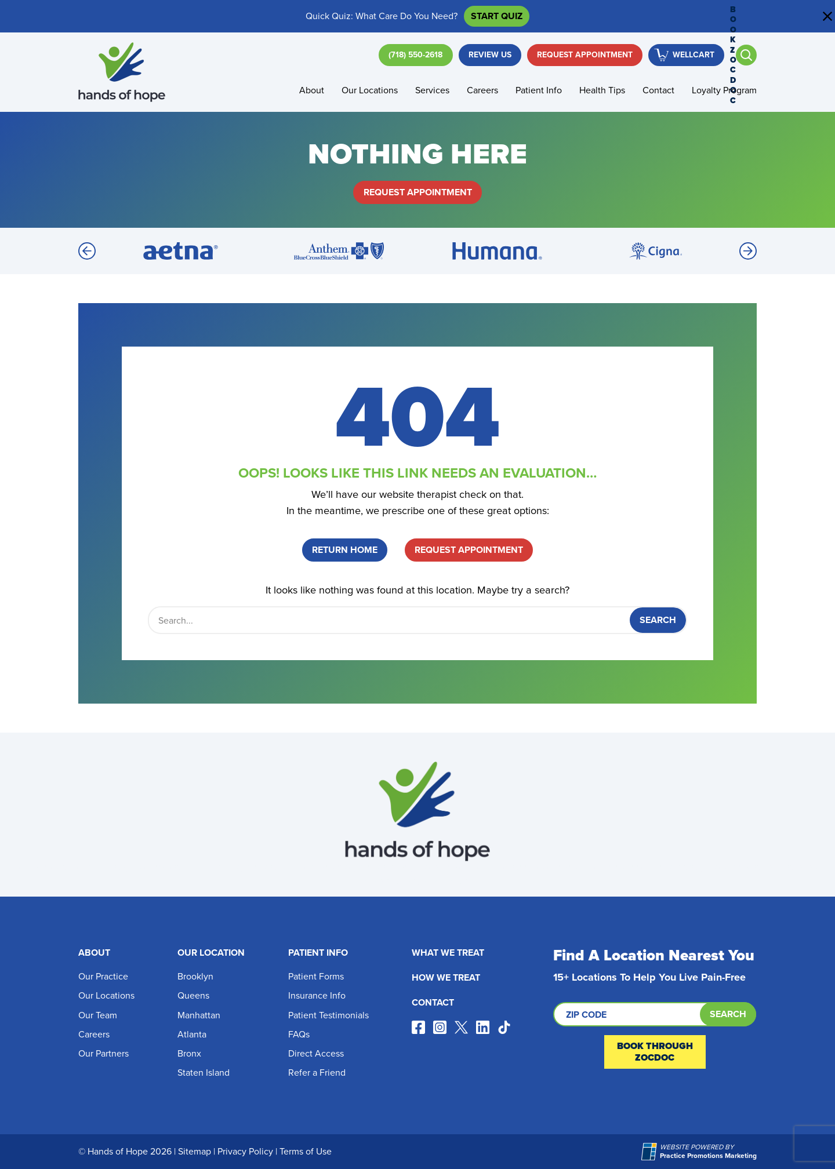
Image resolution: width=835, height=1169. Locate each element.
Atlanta (191, 1034)
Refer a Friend (317, 1072)
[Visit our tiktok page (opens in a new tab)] (504, 1027)
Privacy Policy (245, 1151)
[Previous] (87, 251)
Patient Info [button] (538, 90)
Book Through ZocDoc (655, 1051)
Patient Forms (316, 976)
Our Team (97, 1015)
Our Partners (103, 1053)
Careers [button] (482, 90)
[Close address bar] (827, 16)
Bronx (189, 1053)
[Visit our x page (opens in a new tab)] (461, 1027)
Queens (193, 995)
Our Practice (103, 976)
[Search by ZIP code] (654, 1014)
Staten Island (203, 1072)
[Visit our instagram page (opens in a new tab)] (439, 1027)
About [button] (311, 90)
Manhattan (198, 1015)
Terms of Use (305, 1151)
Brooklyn (195, 976)
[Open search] (746, 55)
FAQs (299, 1034)
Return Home (344, 549)
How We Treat (446, 977)
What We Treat (448, 952)
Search (728, 1014)
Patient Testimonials (328, 1015)
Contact (658, 90)
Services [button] (432, 90)
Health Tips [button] (602, 90)
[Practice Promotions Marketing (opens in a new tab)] (650, 1151)
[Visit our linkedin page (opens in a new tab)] (482, 1027)
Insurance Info (317, 995)
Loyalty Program (724, 90)
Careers (94, 1034)
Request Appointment (585, 55)
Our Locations (106, 995)
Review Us (490, 55)
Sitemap (194, 1151)
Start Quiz (496, 16)
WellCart (693, 55)
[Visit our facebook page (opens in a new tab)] (418, 1027)
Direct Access (316, 1053)
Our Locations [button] (370, 90)
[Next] (748, 251)
